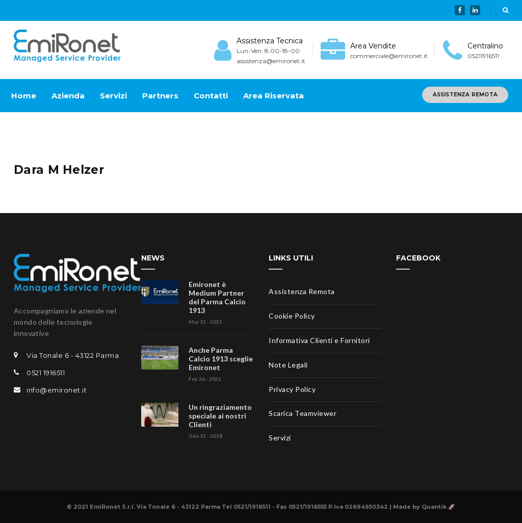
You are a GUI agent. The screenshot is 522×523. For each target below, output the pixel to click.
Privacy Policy (292, 389)
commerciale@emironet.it (389, 56)
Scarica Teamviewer (302, 413)
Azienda (68, 95)
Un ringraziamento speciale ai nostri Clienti (220, 416)
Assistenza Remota (302, 291)
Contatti (211, 95)
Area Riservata (273, 95)
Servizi (113, 95)
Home (23, 95)
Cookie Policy (292, 315)
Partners (160, 95)
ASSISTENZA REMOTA (465, 94)
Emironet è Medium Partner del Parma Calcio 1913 (217, 297)
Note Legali (288, 364)
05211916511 (483, 56)
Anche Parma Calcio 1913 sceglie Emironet (221, 359)
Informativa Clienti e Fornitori (319, 340)
